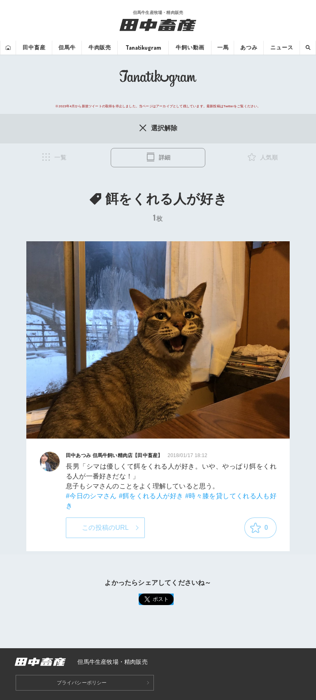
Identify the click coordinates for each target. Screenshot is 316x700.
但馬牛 (67, 47)
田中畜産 (34, 47)
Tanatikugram (143, 47)
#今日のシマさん (91, 495)
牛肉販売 (99, 47)
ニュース (281, 47)
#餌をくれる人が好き (151, 495)
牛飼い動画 (190, 47)
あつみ (249, 47)
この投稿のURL (105, 527)
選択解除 (157, 127)
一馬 (223, 47)
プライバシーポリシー (82, 683)
